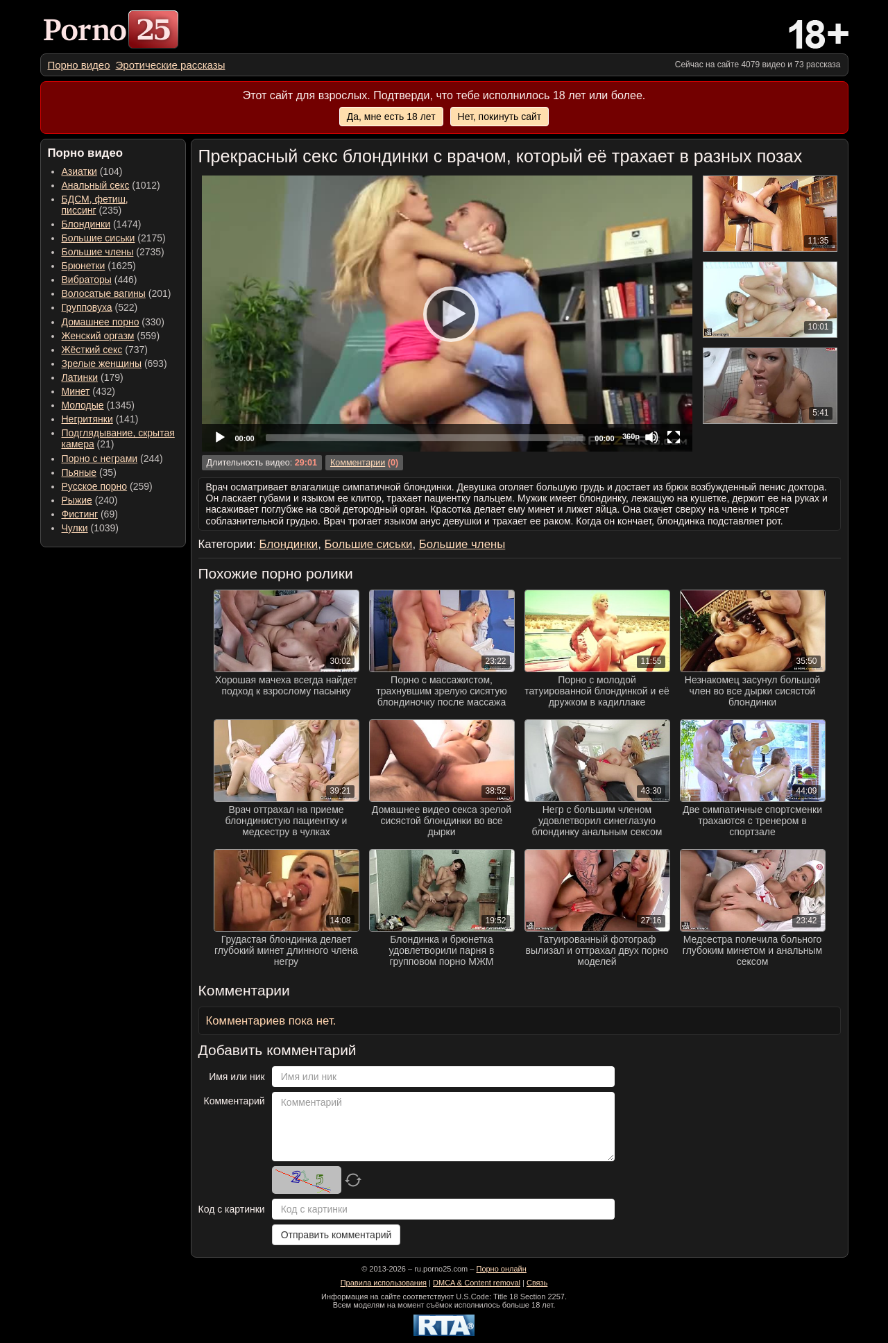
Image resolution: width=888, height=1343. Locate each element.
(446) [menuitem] (99, 279)
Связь (537, 1282)
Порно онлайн (501, 1269)
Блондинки (86, 224)
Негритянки (87, 419)
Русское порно (95, 486)
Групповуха (87, 307)
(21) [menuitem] (118, 438)
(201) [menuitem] (116, 293)
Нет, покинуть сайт (500, 116)
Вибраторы (87, 279)
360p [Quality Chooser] (631, 436)
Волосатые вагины (104, 293)
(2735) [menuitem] (113, 251)
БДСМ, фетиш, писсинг (95, 205)
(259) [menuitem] (107, 486)
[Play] (447, 313)
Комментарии (357, 463)
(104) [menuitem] (92, 171)
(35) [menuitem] (89, 472)
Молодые (83, 405)
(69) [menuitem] (90, 514)
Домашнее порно (100, 321)
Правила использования (384, 1282)
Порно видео (79, 65)
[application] (447, 314)
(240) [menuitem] (90, 500)
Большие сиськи (98, 237)
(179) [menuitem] (92, 377)
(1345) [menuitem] (98, 405)
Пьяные (79, 472)
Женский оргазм (98, 335)
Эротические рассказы (170, 65)
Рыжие (77, 500)
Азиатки (79, 171)
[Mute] (651, 437)
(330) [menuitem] (113, 321)
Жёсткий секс (92, 349)
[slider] (425, 437)
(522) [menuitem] (100, 307)
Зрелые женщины (102, 363)
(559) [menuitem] (111, 335)
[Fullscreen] (673, 437)
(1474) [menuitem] (102, 224)
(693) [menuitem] (114, 363)
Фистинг (80, 514)
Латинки (80, 377)
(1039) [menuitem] (90, 527)
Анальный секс (96, 185)
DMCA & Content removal (476, 1282)
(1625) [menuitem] (99, 265)
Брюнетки (83, 265)
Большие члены (98, 251)
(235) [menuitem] (95, 205)
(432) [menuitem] (89, 391)
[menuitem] (79, 65)
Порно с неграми (100, 458)
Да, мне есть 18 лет (391, 116)
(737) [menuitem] (105, 349)
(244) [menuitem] (112, 458)
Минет (76, 391)
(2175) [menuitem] (114, 237)
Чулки (75, 527)
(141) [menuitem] (100, 419)
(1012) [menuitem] (111, 185)
